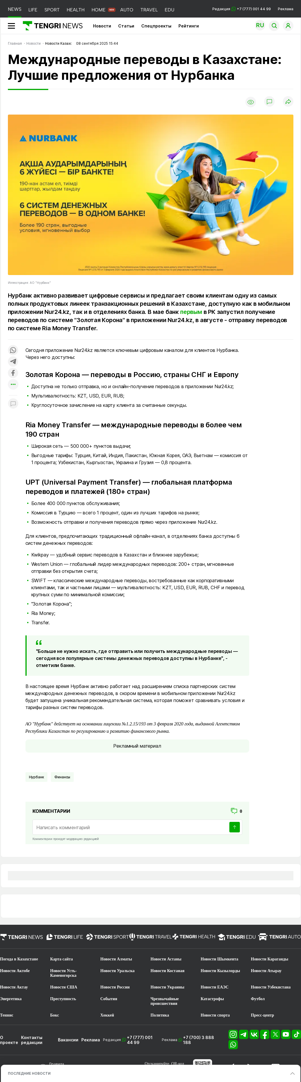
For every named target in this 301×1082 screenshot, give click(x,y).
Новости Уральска (117, 971)
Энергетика (11, 999)
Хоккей (107, 1015)
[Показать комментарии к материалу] (13, 404)
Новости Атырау (266, 971)
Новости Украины (168, 987)
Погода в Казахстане (19, 959)
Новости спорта (215, 1015)
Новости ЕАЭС (214, 987)
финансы (62, 777)
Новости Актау (14, 987)
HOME (99, 10)
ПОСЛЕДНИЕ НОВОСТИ (29, 1073)
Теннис (6, 1015)
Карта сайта (61, 959)
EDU (169, 10)
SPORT (52, 10)
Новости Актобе (15, 971)
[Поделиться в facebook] (13, 373)
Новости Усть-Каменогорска (63, 973)
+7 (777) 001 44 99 (140, 1040)
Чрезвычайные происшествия (165, 1001)
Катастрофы (212, 999)
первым (191, 311)
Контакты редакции (31, 1040)
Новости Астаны (166, 959)
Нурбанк (36, 777)
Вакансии (68, 1039)
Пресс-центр (262, 1015)
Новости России (115, 987)
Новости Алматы (116, 959)
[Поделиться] (288, 102)
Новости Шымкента (219, 959)
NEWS (14, 9)
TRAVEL (149, 10)
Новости (102, 25)
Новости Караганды (269, 959)
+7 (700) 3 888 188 (198, 1040)
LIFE (32, 10)
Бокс (54, 1015)
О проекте (9, 1040)
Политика (160, 1015)
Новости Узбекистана (271, 987)
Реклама (285, 9)
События (108, 999)
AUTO (126, 10)
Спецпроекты (156, 25)
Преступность (63, 999)
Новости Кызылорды (220, 971)
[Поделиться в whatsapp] (13, 350)
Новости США (63, 987)
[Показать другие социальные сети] (13, 384)
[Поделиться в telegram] (13, 362)
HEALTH (76, 10)
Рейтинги (188, 25)
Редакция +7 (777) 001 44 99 (241, 9)
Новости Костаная (168, 971)
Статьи (126, 25)
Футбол (258, 999)
